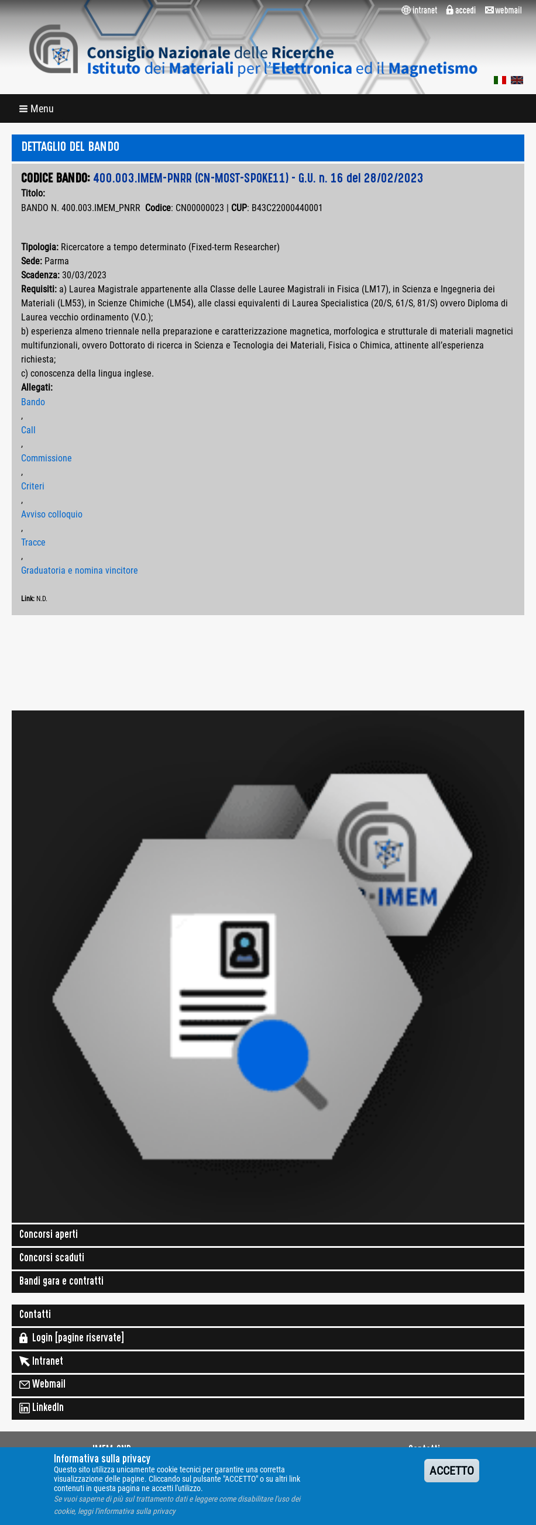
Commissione (46, 458)
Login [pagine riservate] (71, 1338)
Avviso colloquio (52, 514)
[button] (37, 108)
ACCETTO (452, 1478)
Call (28, 430)
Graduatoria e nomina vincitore (79, 570)
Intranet (41, 1361)
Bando (33, 402)
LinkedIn (41, 1408)
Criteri (32, 486)
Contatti (35, 1315)
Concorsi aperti (48, 1235)
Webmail (42, 1384)
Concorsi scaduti (51, 1258)
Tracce (33, 542)
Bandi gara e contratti (61, 1282)
